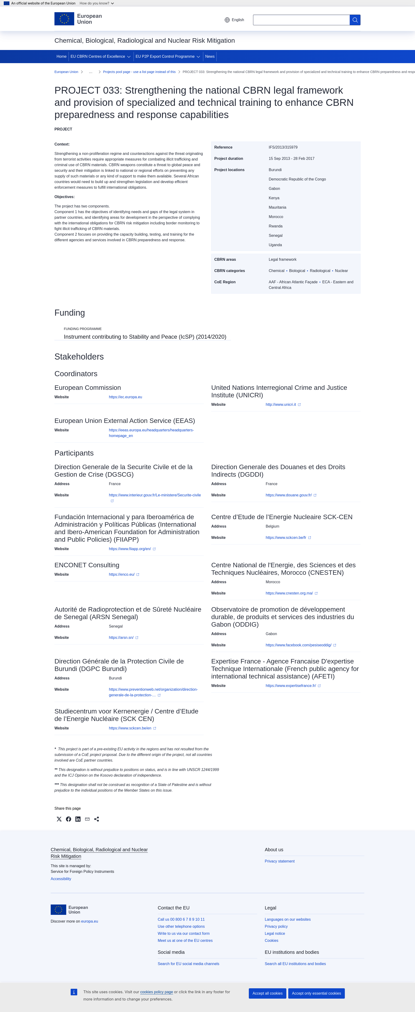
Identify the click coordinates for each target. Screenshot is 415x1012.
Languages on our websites (288, 919)
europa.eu (89, 921)
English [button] (234, 20)
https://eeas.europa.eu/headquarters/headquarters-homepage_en (151, 433)
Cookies (271, 941)
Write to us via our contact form (184, 933)
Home (62, 56)
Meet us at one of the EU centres (185, 941)
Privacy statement (280, 861)
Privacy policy (276, 926)
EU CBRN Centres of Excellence (98, 56)
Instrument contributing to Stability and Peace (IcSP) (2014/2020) (145, 337)
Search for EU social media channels (188, 964)
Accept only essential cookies (316, 993)
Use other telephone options (181, 926)
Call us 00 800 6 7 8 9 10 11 (181, 919)
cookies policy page (156, 992)
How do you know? (97, 3)
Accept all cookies (268, 993)
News (210, 56)
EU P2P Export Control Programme (165, 56)
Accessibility (61, 879)
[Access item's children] (130, 56)
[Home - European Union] (78, 18)
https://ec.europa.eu (125, 397)
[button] (59, 819)
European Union (66, 72)
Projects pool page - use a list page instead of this (139, 72)
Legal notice (275, 933)
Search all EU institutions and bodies (295, 964)
